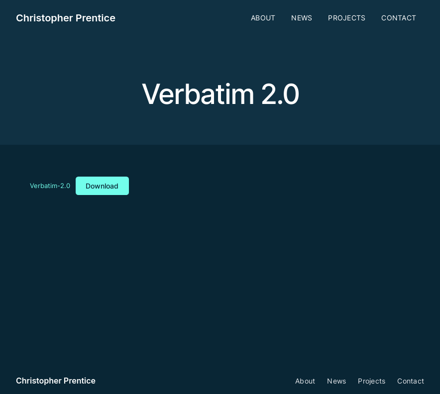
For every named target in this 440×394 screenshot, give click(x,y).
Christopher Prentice (65, 18)
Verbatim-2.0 (50, 186)
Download (102, 186)
